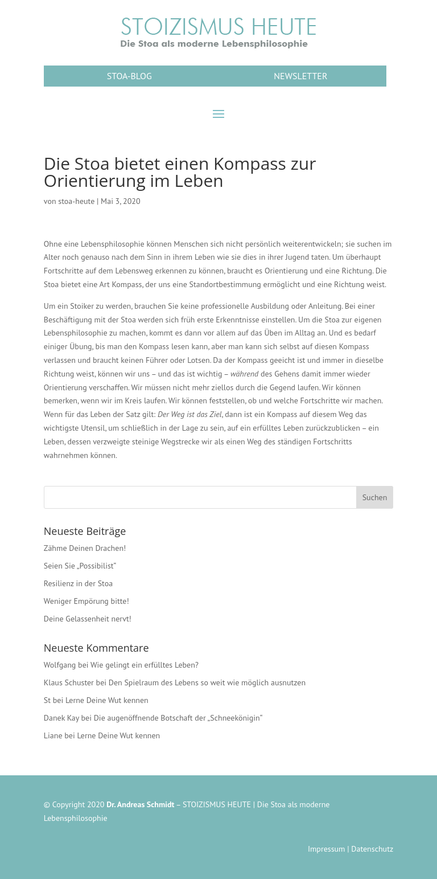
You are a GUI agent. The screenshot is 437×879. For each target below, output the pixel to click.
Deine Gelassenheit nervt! (87, 619)
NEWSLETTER (300, 75)
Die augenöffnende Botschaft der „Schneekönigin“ (178, 718)
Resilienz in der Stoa (78, 583)
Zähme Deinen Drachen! (85, 548)
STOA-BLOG (129, 75)
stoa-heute (76, 201)
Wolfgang (60, 665)
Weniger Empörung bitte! (86, 601)
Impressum (326, 849)
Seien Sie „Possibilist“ (80, 566)
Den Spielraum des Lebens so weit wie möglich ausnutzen (207, 682)
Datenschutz (372, 849)
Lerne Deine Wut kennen (107, 700)
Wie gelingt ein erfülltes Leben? (144, 665)
